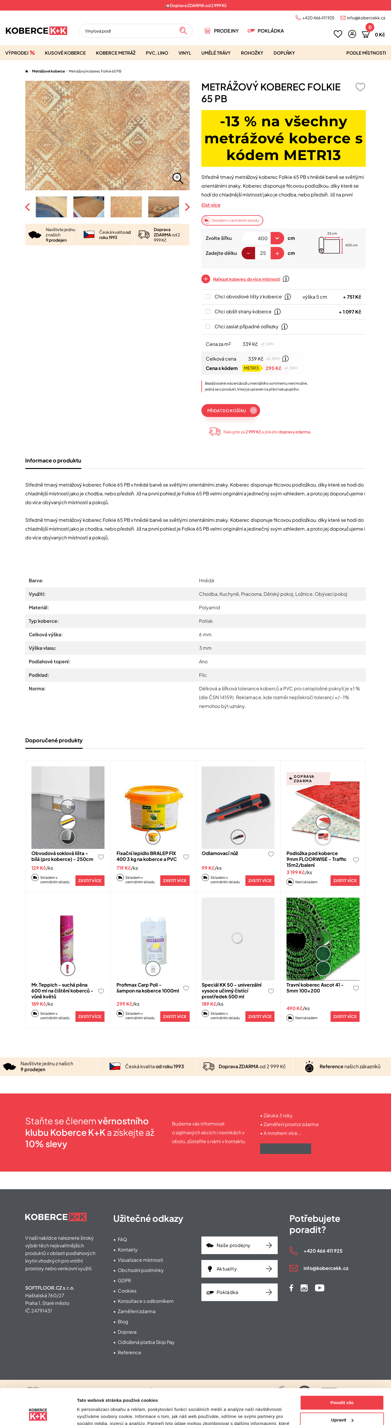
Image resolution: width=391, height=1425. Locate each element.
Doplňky (284, 52)
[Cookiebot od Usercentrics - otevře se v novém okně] (38, 1413)
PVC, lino (157, 52)
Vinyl (184, 52)
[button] (352, 34)
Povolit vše (341, 1369)
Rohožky (252, 52)
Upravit (342, 1386)
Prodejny (226, 31)
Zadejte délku (221, 253)
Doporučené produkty (54, 740)
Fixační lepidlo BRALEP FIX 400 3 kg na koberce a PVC (147, 856)
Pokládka (271, 31)
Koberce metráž (116, 52)
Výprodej (16, 52)
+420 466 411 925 (318, 17)
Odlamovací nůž (220, 853)
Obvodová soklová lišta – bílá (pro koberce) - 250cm (62, 856)
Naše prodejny (233, 1245)
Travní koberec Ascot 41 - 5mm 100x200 (315, 988)
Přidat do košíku (226, 410)
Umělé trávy (216, 52)
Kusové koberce (65, 52)
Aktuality (227, 1269)
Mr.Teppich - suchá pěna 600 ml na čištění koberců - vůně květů (62, 991)
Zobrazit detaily (93, 1413)
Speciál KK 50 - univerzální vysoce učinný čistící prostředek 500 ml (232, 991)
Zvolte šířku (219, 238)
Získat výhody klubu (285, 1148)
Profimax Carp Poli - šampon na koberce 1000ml (148, 988)
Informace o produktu (53, 460)
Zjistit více (90, 880)
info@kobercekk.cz (366, 17)
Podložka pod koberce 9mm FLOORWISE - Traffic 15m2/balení (316, 859)
